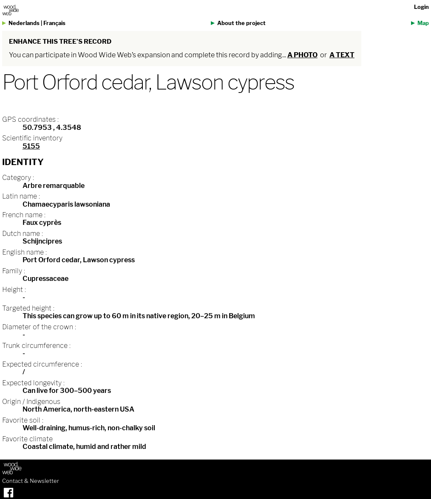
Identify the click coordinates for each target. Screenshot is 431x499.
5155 (31, 146)
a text (341, 55)
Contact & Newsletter (30, 481)
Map (423, 23)
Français (54, 23)
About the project (241, 23)
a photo (302, 55)
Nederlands (24, 23)
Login (421, 7)
